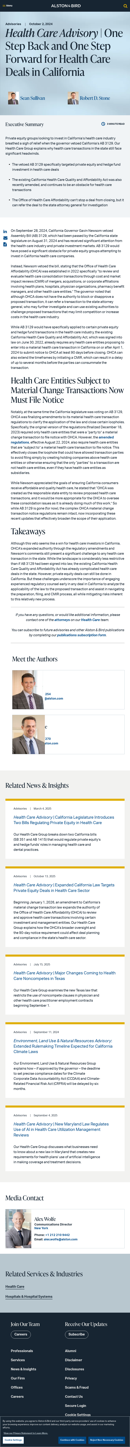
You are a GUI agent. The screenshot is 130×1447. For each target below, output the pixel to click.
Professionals (22, 1351)
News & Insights (23, 1369)
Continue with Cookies (72, 1440)
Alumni (70, 1351)
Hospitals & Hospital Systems (28, 1296)
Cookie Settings (78, 1415)
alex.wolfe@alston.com (60, 1239)
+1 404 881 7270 (71, 739)
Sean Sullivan (32, 98)
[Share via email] (5, 238)
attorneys (62, 620)
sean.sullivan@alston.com (77, 698)
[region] (65, 1431)
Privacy (71, 1378)
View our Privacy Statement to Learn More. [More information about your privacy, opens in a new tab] (26, 1433)
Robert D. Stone (95, 98)
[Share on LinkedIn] (5, 232)
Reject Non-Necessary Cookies (106, 1440)
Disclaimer (73, 1360)
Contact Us (74, 1396)
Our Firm (18, 1378)
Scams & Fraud (77, 1387)
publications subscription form (81, 635)
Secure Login (75, 1405)
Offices (17, 1387)
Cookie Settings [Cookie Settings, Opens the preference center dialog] (13, 1440)
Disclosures (74, 1369)
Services (18, 1360)
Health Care (90, 620)
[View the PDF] (5, 244)
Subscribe (77, 1334)
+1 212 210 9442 (57, 1234)
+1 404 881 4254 (71, 694)
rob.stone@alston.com (74, 743)
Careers (17, 1396)
